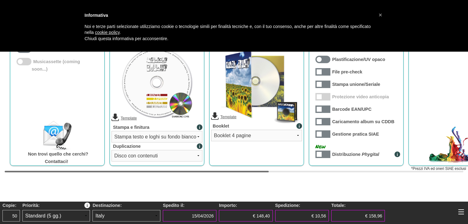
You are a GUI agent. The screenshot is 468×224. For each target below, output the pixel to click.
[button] (380, 15)
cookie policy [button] (107, 32)
